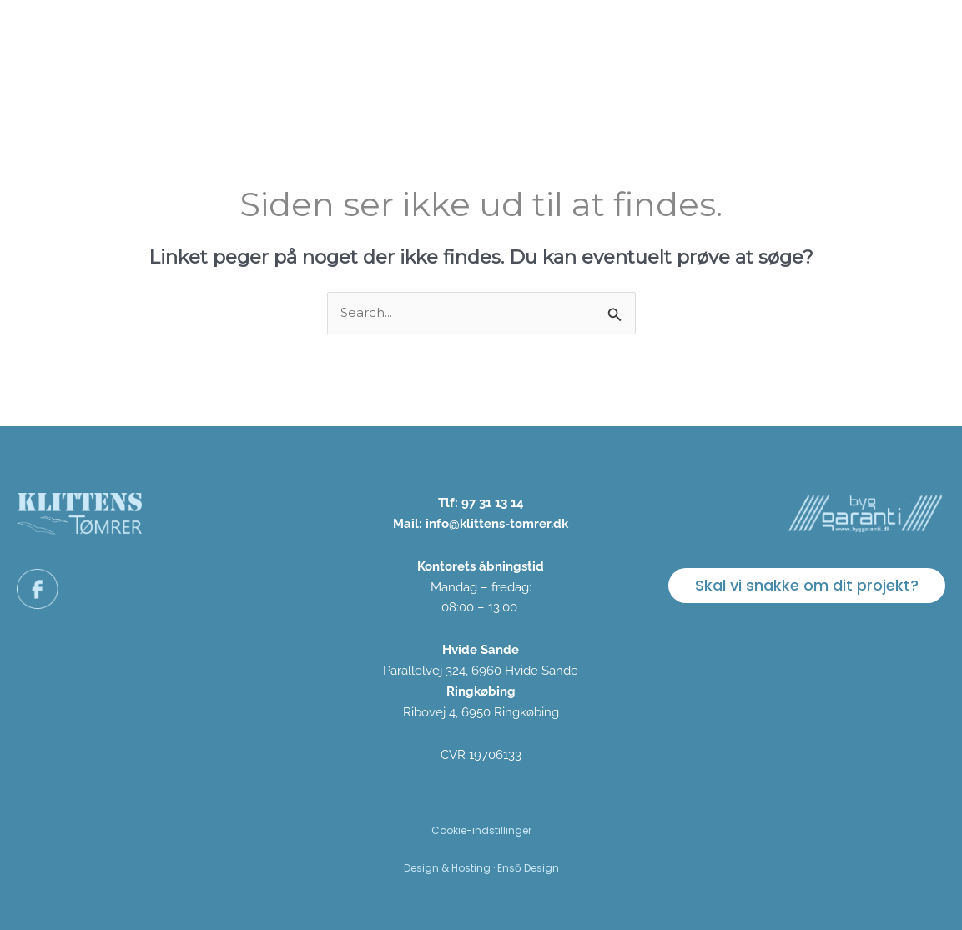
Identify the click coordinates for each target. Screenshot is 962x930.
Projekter (557, 44)
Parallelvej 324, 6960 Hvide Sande (480, 670)
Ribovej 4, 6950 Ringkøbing (481, 712)
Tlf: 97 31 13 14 (481, 502)
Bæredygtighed (742, 44)
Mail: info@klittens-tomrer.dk (480, 523)
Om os (638, 44)
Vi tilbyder (463, 44)
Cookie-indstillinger (481, 830)
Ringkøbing (481, 691)
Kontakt (905, 44)
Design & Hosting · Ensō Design (481, 868)
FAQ (837, 44)
